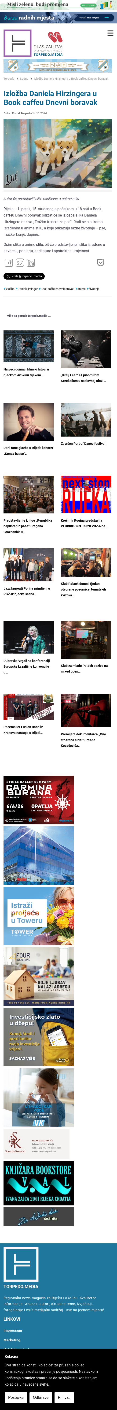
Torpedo (9, 78)
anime (81, 289)
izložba (10, 289)
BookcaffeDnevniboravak (57, 289)
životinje (94, 289)
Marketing (12, 1340)
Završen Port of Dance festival (83, 444)
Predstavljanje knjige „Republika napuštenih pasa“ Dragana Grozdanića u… (28, 526)
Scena (24, 78)
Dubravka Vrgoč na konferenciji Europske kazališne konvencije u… (27, 666)
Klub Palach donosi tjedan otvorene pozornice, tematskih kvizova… (83, 589)
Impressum (13, 1330)
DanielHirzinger (28, 289)
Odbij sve (41, 1397)
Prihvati (64, 1397)
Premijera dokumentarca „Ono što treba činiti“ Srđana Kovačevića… (83, 740)
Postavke (16, 1397)
